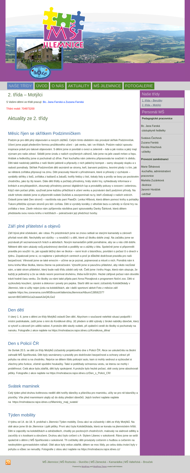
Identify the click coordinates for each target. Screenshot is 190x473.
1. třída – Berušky (152, 100)
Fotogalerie (139, 86)
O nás (58, 86)
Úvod (41, 86)
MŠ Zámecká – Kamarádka (106, 462)
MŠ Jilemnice (107, 86)
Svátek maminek (23, 386)
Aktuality (78, 86)
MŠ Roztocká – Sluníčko (74, 462)
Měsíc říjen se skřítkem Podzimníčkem (44, 133)
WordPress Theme (100, 466)
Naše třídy (20, 86)
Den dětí (16, 310)
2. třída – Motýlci (151, 105)
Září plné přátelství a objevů (34, 226)
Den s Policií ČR (23, 343)
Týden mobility (21, 415)
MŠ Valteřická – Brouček (138, 462)
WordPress (86, 466)
